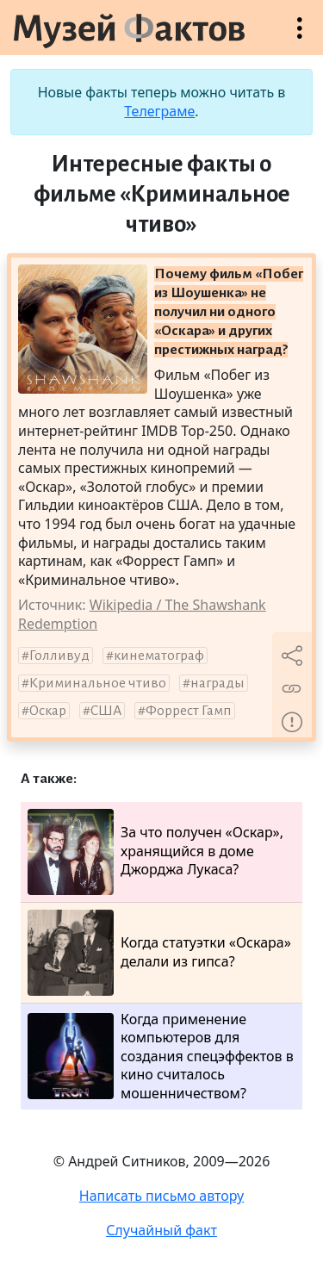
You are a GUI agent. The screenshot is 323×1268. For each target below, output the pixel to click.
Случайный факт (161, 1230)
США (105, 710)
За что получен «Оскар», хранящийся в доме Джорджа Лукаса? (155, 852)
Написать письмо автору (162, 1195)
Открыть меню (300, 37)
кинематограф (159, 655)
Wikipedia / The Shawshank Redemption (142, 614)
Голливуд (59, 655)
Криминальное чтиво (97, 683)
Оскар (47, 710)
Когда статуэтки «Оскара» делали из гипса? (159, 953)
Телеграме (159, 111)
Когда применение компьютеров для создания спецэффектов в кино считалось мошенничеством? (161, 1056)
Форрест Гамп (189, 710)
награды (217, 683)
